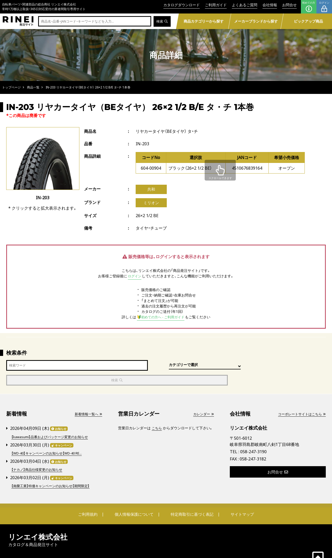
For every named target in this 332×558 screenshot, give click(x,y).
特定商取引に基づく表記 (190, 500)
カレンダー (203, 401)
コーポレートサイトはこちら (300, 401)
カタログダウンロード (181, 4)
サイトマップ (237, 500)
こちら (157, 415)
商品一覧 (33, 87)
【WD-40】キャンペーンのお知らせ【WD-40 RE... (49, 439)
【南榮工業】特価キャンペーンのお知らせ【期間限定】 (53, 471)
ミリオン (151, 203)
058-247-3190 (253, 439)
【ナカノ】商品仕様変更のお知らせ (38, 455)
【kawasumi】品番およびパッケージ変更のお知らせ (52, 423)
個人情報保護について (135, 500)
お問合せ (289, 4)
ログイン (324, 7)
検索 (162, 21)
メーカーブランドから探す (256, 21)
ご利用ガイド (216, 4)
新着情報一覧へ (87, 401)
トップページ (11, 87)
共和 (151, 189)
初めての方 (308, 7)
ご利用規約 (92, 500)
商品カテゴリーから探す (203, 21)
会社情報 (269, 4)
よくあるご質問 (244, 4)
